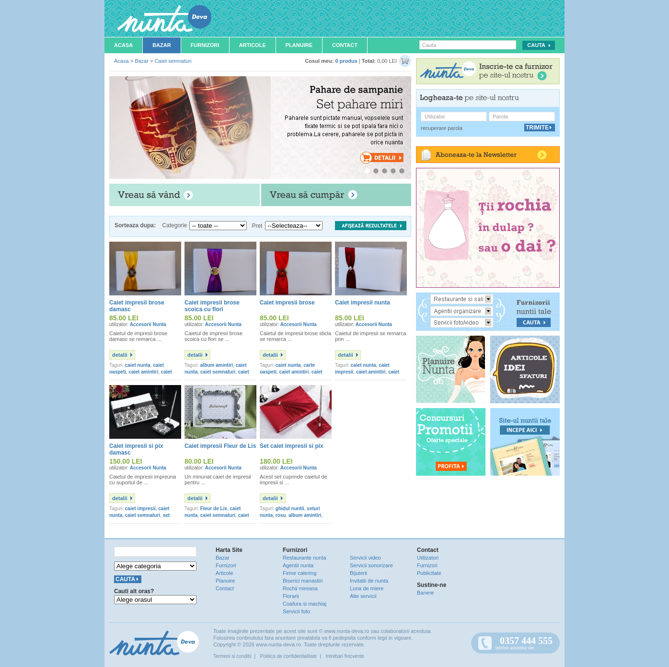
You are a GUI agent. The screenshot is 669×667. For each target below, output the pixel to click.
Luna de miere (366, 588)
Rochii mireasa (300, 588)
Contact (345, 45)
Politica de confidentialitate (288, 656)
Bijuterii (358, 573)
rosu (281, 515)
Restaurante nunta (304, 558)
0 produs (346, 61)
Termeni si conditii (232, 656)
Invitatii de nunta (369, 581)
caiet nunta (137, 365)
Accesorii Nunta (148, 324)
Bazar (161, 45)
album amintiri (216, 365)
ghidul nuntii (290, 508)
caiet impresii (140, 508)
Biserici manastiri (303, 581)
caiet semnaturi (217, 371)
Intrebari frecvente (344, 656)
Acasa (123, 45)
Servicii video (365, 558)
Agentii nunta (298, 565)
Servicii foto (296, 611)
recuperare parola (441, 128)
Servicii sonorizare (371, 565)
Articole (252, 45)
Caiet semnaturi (172, 61)
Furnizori (205, 45)
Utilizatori (427, 558)
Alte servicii (363, 596)
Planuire (299, 45)
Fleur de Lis (213, 508)
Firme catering (299, 573)
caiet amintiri (144, 371)
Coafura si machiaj (304, 604)
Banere (425, 593)
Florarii (291, 596)
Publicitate (429, 573)
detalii (119, 355)
